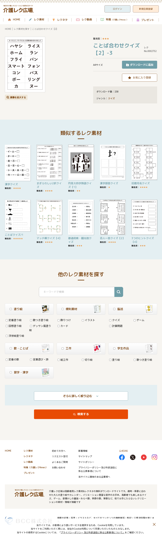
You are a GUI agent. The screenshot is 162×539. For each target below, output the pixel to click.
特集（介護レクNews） (36, 467)
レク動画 (87, 19)
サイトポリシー (86, 462)
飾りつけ (64, 320)
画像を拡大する (18, 97)
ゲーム (139, 320)
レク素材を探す (22, 28)
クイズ (111, 98)
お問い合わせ (58, 467)
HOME (16, 19)
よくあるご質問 (60, 462)
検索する (83, 414)
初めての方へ (58, 450)
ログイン (117, 8)
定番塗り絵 (14, 320)
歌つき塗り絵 (39, 320)
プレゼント (147, 20)
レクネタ (62, 19)
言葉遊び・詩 (39, 359)
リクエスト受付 (60, 456)
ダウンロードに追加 (141, 65)
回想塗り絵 (14, 326)
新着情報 (82, 450)
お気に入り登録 (142, 77)
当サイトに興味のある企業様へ (94, 476)
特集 (117, 19)
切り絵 (87, 360)
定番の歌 (12, 359)
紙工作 (63, 360)
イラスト (88, 320)
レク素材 (39, 19)
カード (63, 326)
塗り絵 (114, 360)
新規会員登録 (146, 8)
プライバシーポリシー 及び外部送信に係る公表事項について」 (93, 532)
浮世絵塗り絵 (15, 336)
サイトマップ (85, 456)
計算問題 (115, 326)
